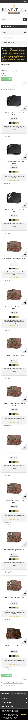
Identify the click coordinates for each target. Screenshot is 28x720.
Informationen (8, 43)
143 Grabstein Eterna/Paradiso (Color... (14, 597)
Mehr (3, 60)
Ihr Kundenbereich (7, 706)
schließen (24, 714)
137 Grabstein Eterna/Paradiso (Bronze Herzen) (14, 307)
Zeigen (2, 73)
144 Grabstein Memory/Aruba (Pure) (14, 646)
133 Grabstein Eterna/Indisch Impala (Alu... (14, 113)
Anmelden (24, 1)
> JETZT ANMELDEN (14, 131)
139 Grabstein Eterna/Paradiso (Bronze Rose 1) (14, 404)
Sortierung (3, 70)
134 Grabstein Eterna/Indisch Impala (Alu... (14, 162)
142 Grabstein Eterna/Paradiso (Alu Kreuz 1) (14, 550)
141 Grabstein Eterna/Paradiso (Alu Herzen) (14, 501)
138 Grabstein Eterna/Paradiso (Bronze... (14, 355)
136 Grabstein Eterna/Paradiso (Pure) (14, 258)
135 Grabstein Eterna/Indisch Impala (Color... (14, 210)
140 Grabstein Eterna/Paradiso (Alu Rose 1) (14, 452)
